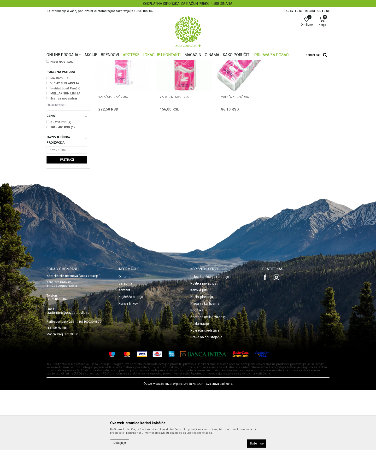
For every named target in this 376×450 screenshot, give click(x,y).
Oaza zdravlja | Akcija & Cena (66, 63)
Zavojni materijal (61, 95)
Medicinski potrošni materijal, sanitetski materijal (137, 63)
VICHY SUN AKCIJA (64, 143)
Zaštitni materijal (60, 90)
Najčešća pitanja (130, 357)
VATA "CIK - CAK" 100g (173, 155)
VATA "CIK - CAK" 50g (232, 155)
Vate (52, 86)
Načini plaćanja (201, 357)
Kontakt (124, 350)
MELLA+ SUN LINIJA (65, 153)
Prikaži (268, 70)
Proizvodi (95, 63)
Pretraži (67, 219)
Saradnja (125, 343)
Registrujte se (317, 11)
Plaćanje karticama (204, 363)
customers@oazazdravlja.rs (68, 372)
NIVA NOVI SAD (61, 121)
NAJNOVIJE (59, 138)
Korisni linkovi (128, 363)
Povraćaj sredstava (204, 390)
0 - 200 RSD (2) (60, 182)
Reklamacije (199, 384)
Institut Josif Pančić (65, 148)
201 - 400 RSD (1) (62, 187)
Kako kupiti (198, 350)
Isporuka (196, 370)
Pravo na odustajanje (206, 397)
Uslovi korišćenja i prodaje (209, 337)
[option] (188, 3)
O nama (124, 337)
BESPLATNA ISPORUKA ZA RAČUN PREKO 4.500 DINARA (187, 3)
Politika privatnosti (204, 343)
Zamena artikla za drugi (208, 377)
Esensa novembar (63, 158)
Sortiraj (226, 70)
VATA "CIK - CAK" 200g (113, 155)
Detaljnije (119, 442)
